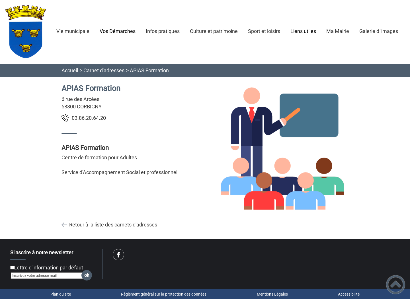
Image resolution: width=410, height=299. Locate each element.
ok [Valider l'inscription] (86, 275)
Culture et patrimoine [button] (214, 31)
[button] (395, 284)
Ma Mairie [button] (337, 31)
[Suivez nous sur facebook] (118, 254)
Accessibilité (349, 294)
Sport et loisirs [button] (264, 31)
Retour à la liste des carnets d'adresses (113, 225)
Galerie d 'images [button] (378, 31)
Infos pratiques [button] (163, 31)
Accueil (70, 70)
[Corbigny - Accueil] (25, 32)
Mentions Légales (272, 294)
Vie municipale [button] (72, 31)
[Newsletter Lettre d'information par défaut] (12, 267)
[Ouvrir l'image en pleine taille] (282, 149)
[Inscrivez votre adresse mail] (48, 275)
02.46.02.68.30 (89, 118)
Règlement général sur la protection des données (163, 294)
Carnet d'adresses (103, 70)
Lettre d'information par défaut (48, 268)
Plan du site (60, 294)
